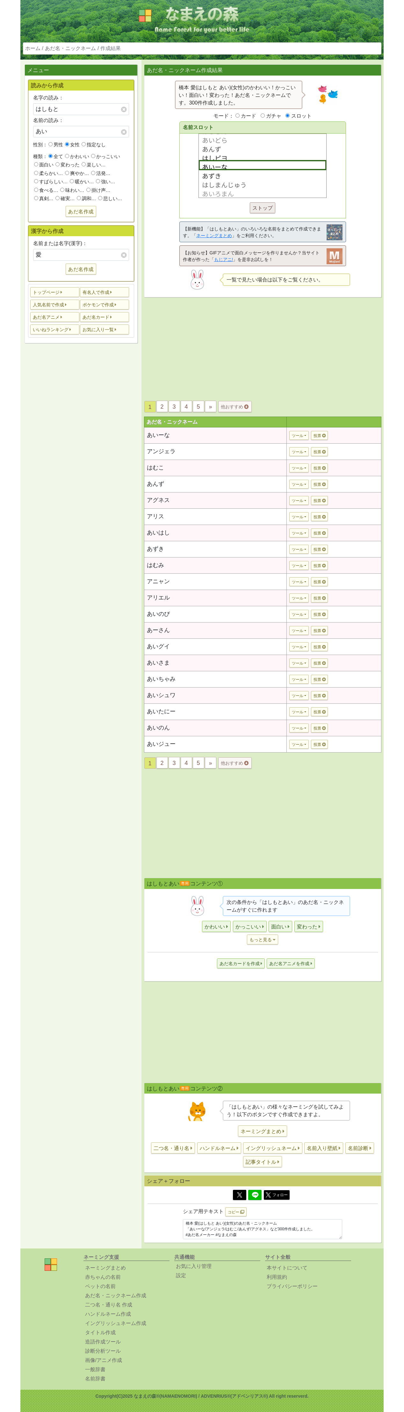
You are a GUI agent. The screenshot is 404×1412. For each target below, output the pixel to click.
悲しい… (110, 198)
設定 (181, 1275)
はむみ (155, 565)
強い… (105, 181)
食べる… (46, 190)
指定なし (94, 144)
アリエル (158, 597)
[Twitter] (239, 1195)
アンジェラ (161, 451)
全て (55, 156)
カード (248, 116)
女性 (72, 144)
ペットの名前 (100, 1286)
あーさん (158, 630)
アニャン (158, 581)
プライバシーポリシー (292, 1286)
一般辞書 (95, 1369)
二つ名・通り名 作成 (108, 1304)
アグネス (158, 500)
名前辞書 (95, 1378)
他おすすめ (235, 406)
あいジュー (161, 744)
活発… (101, 173)
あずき (155, 549)
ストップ (262, 208)
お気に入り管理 (194, 1266)
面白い (44, 164)
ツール (297, 435)
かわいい (77, 156)
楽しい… (94, 164)
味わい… (72, 190)
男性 (55, 144)
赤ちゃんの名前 (103, 1277)
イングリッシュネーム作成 (115, 1323)
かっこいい (105, 156)
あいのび (158, 614)
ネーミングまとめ (214, 235)
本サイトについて (287, 1267)
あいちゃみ (161, 679)
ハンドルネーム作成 (108, 1314)
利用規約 (277, 1277)
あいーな (158, 435)
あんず (155, 484)
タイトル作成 (100, 1332)
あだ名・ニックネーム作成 (115, 1295)
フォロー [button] (277, 1194)
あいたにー (161, 711)
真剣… (44, 198)
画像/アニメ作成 (103, 1360)
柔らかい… (48, 173)
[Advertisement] (81, 448)
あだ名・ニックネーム (70, 48)
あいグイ (158, 646)
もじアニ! (223, 259)
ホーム (32, 48)
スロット (301, 116)
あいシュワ (161, 695)
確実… (65, 198)
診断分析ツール (103, 1351)
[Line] (255, 1195)
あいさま (158, 662)
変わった (67, 164)
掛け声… (98, 190)
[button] (54, 292)
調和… (86, 198)
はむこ (155, 467)
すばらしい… (51, 181)
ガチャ (273, 116)
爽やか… (77, 173)
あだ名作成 (81, 211)
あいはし (158, 532)
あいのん (158, 727)
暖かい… (82, 181)
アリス (155, 516)
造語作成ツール (103, 1341)
